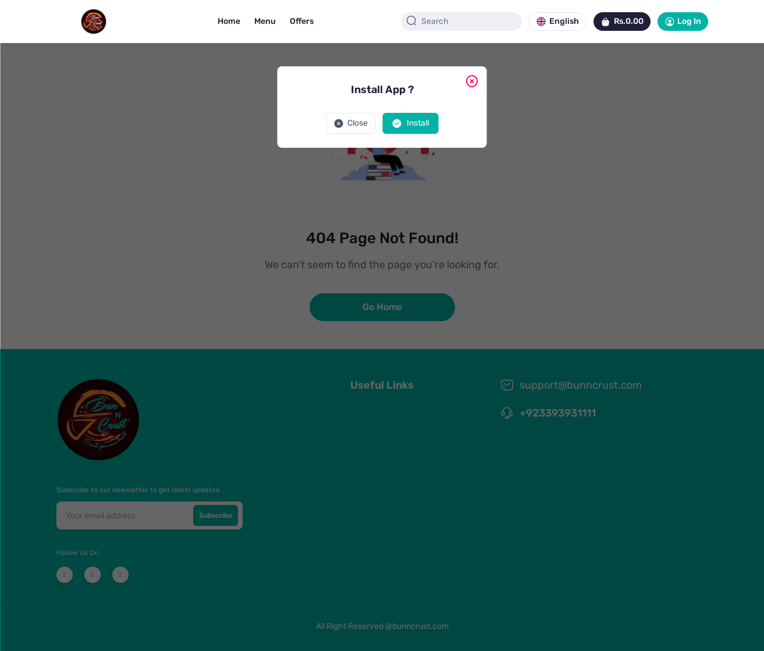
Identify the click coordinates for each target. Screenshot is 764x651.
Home (229, 21)
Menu (265, 21)
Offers (302, 21)
